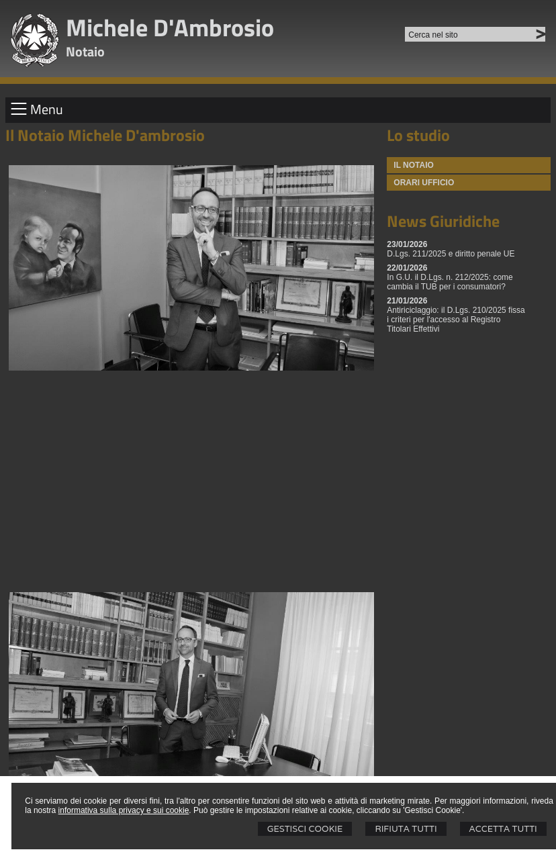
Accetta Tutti (503, 829)
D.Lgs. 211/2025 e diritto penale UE (450, 253)
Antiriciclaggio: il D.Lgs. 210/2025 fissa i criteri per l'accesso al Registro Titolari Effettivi (455, 319)
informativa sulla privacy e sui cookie (123, 810)
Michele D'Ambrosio (170, 27)
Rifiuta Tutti (405, 829)
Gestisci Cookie (305, 829)
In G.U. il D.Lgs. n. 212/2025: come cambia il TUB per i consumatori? (449, 282)
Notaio (85, 51)
